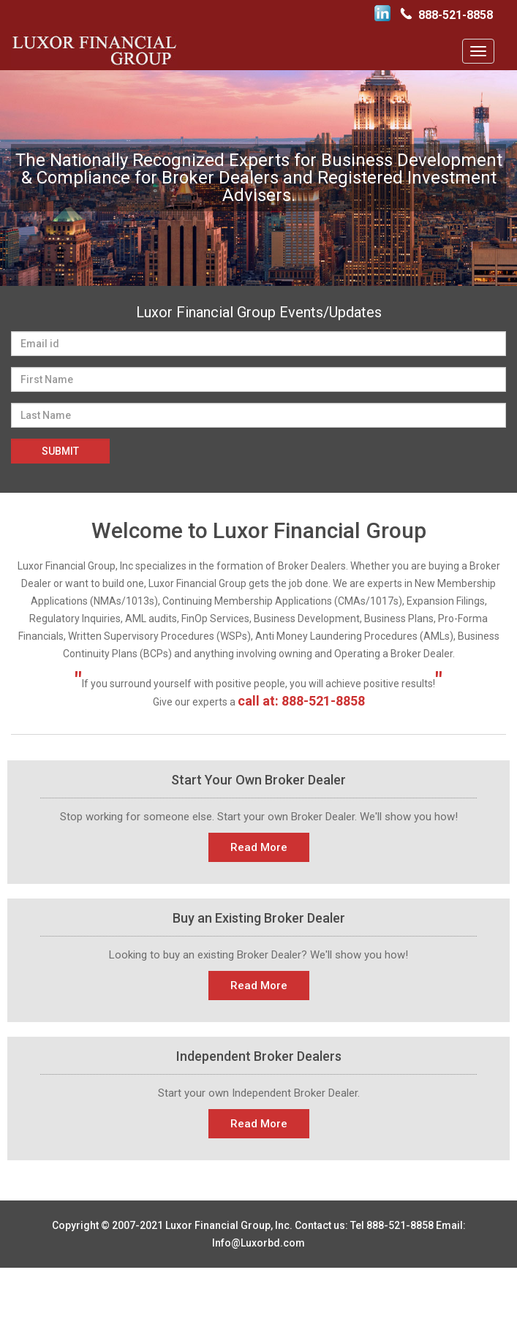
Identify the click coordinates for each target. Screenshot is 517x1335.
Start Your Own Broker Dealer (258, 779)
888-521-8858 (455, 15)
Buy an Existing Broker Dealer (259, 918)
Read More (258, 847)
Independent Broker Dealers (258, 1056)
